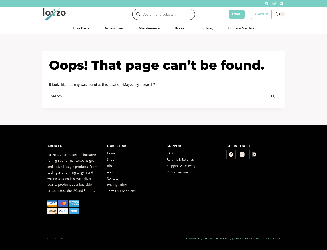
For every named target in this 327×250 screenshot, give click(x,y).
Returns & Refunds (180, 159)
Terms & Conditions (121, 191)
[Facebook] (266, 3)
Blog (110, 166)
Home (111, 153)
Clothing (206, 28)
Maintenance (149, 28)
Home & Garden (241, 28)
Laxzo (60, 238)
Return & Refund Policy (218, 238)
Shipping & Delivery (181, 166)
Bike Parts (81, 28)
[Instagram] (274, 3)
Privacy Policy (117, 185)
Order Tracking (177, 172)
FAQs (170, 153)
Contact (112, 178)
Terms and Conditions (247, 238)
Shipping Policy (271, 238)
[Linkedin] (281, 3)
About (111, 172)
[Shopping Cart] (280, 14)
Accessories (114, 28)
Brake (179, 28)
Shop (110, 159)
